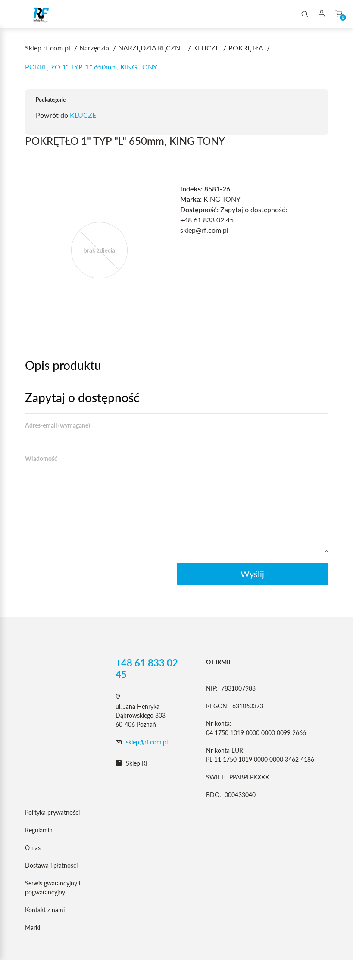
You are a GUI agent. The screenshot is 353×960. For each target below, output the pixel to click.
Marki (32, 927)
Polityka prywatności (52, 812)
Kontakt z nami (45, 909)
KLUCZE (83, 115)
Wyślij (252, 574)
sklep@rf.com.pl (147, 742)
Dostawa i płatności (51, 865)
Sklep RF (132, 763)
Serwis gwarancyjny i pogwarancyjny (52, 887)
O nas (33, 847)
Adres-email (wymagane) (57, 425)
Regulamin (39, 830)
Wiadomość (41, 458)
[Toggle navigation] (19, 14)
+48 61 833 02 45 (147, 668)
